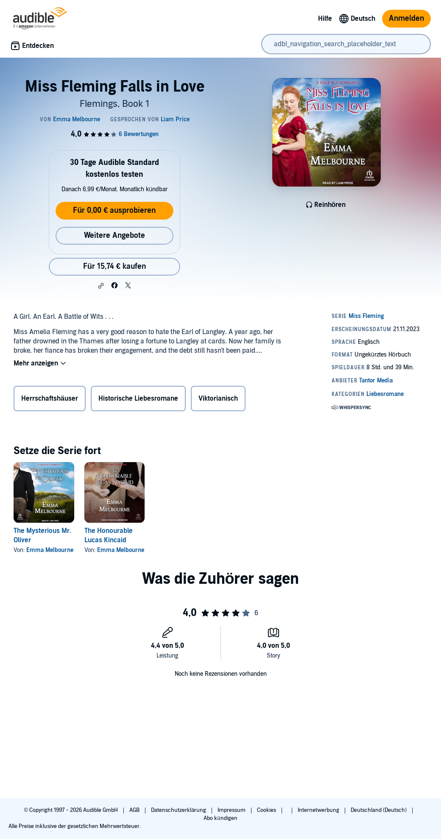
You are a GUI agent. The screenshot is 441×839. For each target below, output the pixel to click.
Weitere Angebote (114, 235)
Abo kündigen (220, 818)
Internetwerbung (319, 810)
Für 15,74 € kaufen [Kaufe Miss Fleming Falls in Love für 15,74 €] (114, 266)
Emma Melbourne (49, 550)
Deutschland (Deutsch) (379, 810)
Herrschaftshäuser (49, 398)
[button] (101, 285)
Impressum (232, 810)
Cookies (267, 810)
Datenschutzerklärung (179, 810)
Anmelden (406, 18)
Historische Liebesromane (138, 398)
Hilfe (325, 18)
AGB (135, 810)
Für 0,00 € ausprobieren (114, 210)
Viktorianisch (218, 398)
